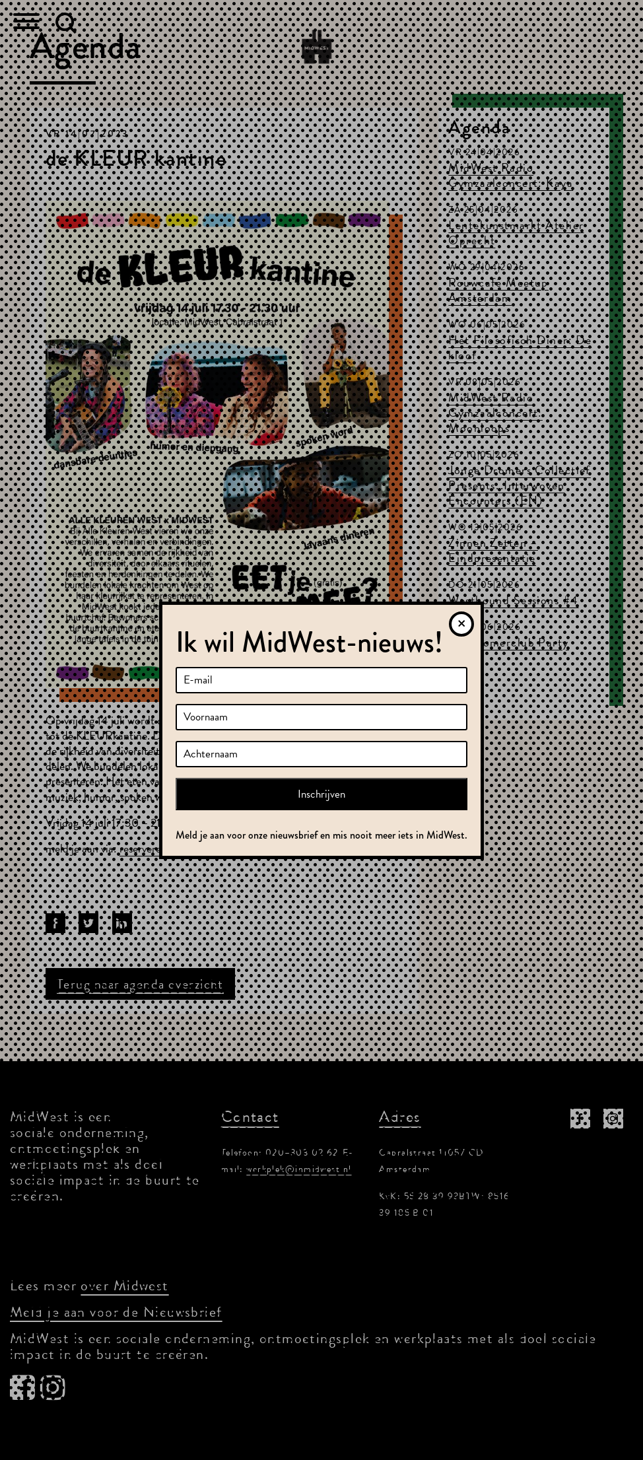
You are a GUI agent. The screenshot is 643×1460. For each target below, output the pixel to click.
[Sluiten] (461, 624)
